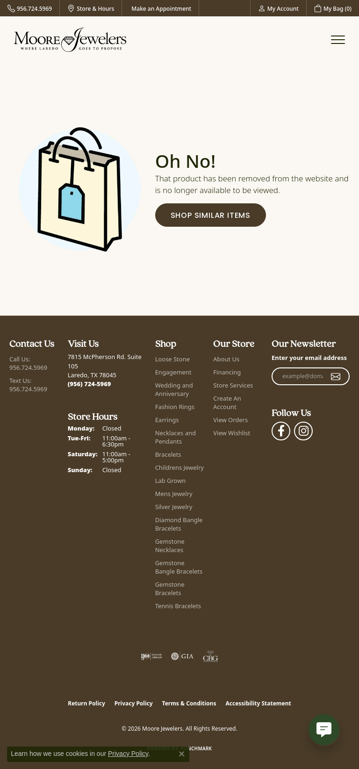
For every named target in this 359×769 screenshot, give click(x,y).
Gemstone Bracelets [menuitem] (170, 588)
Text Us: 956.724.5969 (28, 384)
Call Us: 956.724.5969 (28, 363)
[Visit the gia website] (182, 656)
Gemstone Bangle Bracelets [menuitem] (179, 567)
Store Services (233, 385)
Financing (227, 372)
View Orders (230, 420)
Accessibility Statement (258, 703)
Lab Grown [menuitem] (170, 480)
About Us (226, 359)
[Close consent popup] (182, 754)
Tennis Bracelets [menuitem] (178, 606)
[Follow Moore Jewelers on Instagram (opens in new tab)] (303, 431)
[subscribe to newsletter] (336, 376)
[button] (278, 8)
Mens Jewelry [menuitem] (174, 493)
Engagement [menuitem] (173, 372)
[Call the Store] (89, 384)
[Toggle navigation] (338, 39)
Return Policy (86, 703)
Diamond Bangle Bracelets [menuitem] (179, 524)
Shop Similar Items (211, 216)
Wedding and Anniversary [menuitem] (174, 389)
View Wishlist (231, 433)
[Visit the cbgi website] (211, 656)
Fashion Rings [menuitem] (174, 406)
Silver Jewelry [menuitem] (174, 507)
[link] (29, 8)
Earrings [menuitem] (167, 420)
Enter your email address (309, 357)
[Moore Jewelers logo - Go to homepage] (70, 40)
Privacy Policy (134, 703)
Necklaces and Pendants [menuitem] (175, 437)
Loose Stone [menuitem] (172, 359)
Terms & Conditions (189, 703)
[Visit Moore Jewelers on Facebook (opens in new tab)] (281, 431)
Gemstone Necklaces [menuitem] (170, 545)
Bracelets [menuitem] (168, 454)
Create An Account (227, 402)
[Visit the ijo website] (151, 656)
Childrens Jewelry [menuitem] (179, 467)
